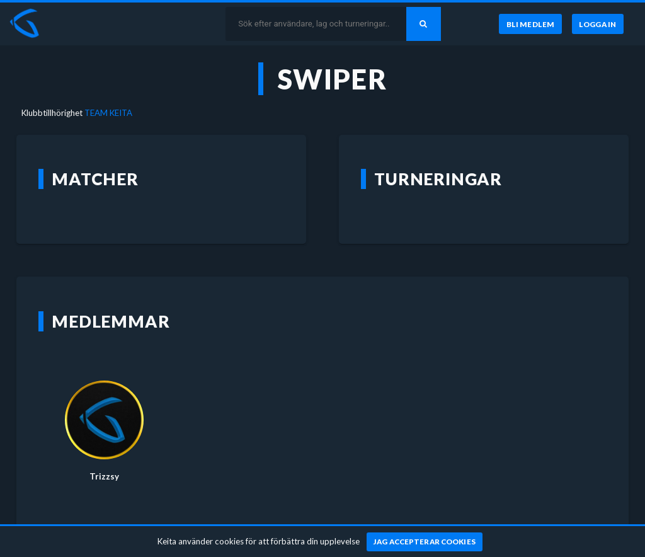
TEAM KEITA (108, 113)
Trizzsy (104, 476)
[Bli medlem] (530, 24)
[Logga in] (598, 24)
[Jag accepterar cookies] (425, 541)
